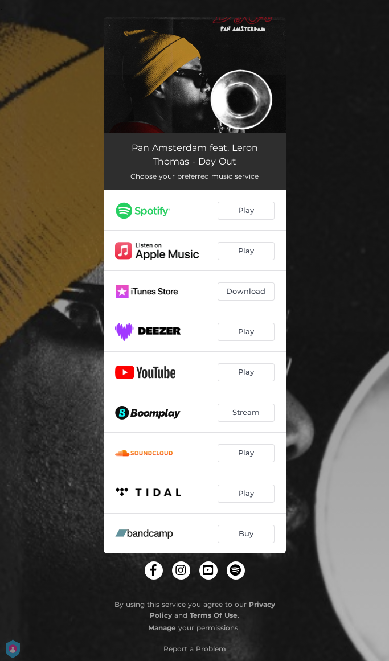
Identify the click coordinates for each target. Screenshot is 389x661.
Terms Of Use (214, 615)
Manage (162, 627)
